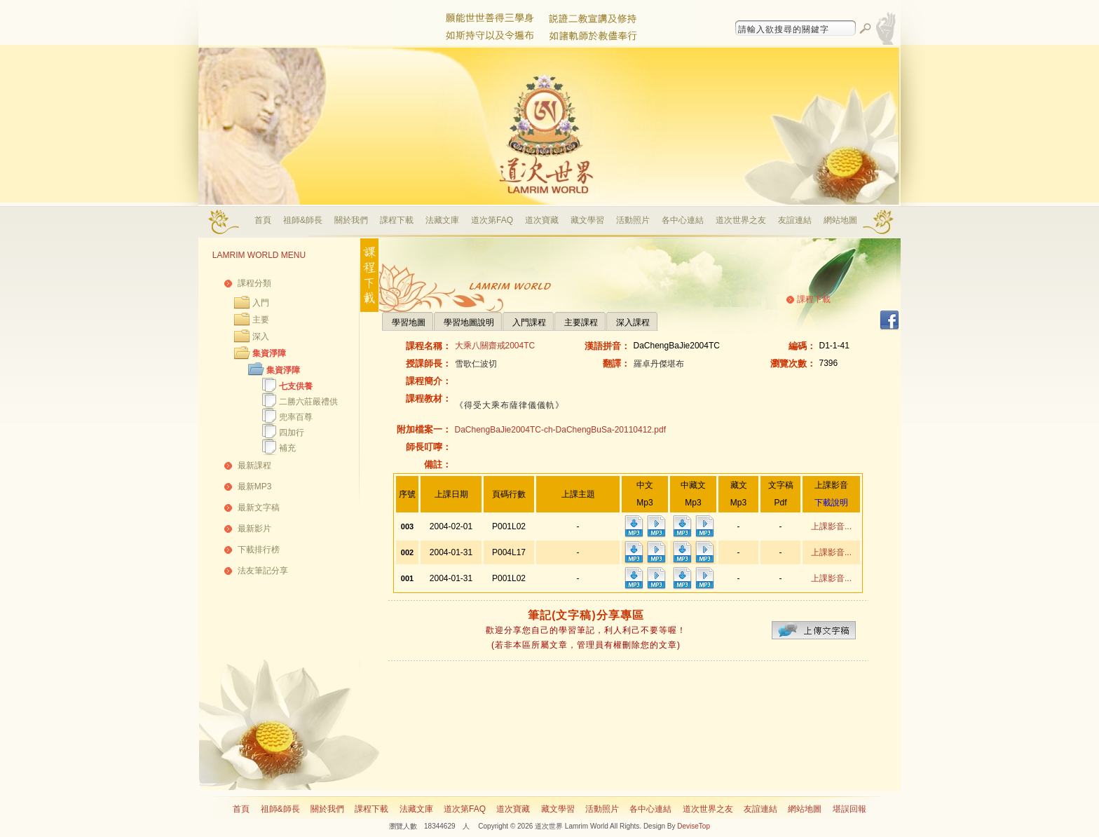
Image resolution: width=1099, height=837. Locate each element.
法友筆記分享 (263, 571)
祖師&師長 (302, 220)
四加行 (291, 432)
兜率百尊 (296, 417)
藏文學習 (587, 220)
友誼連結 (795, 220)
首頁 (262, 220)
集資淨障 (269, 353)
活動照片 (633, 220)
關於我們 (351, 220)
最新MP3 (255, 486)
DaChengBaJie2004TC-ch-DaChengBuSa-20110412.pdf (561, 430)
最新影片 (254, 528)
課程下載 (397, 220)
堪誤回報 (849, 809)
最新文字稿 (259, 507)
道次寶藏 (542, 220)
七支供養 (296, 386)
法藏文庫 (442, 220)
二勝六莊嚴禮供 (308, 402)
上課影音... (831, 526)
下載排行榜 (259, 549)
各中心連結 (683, 220)
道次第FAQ (492, 220)
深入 (260, 336)
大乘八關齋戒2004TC (495, 346)
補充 (287, 448)
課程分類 (254, 283)
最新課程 (254, 465)
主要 (260, 320)
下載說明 (831, 503)
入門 (260, 303)
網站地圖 (840, 220)
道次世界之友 (741, 220)
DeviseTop (693, 826)
